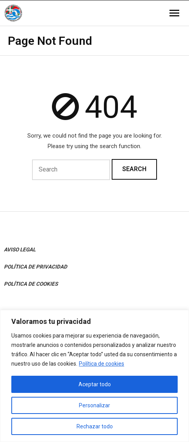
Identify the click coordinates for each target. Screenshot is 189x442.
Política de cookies (101, 364)
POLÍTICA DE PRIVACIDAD (35, 266)
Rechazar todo (95, 426)
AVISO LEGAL (20, 249)
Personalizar (94, 405)
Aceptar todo (94, 384)
